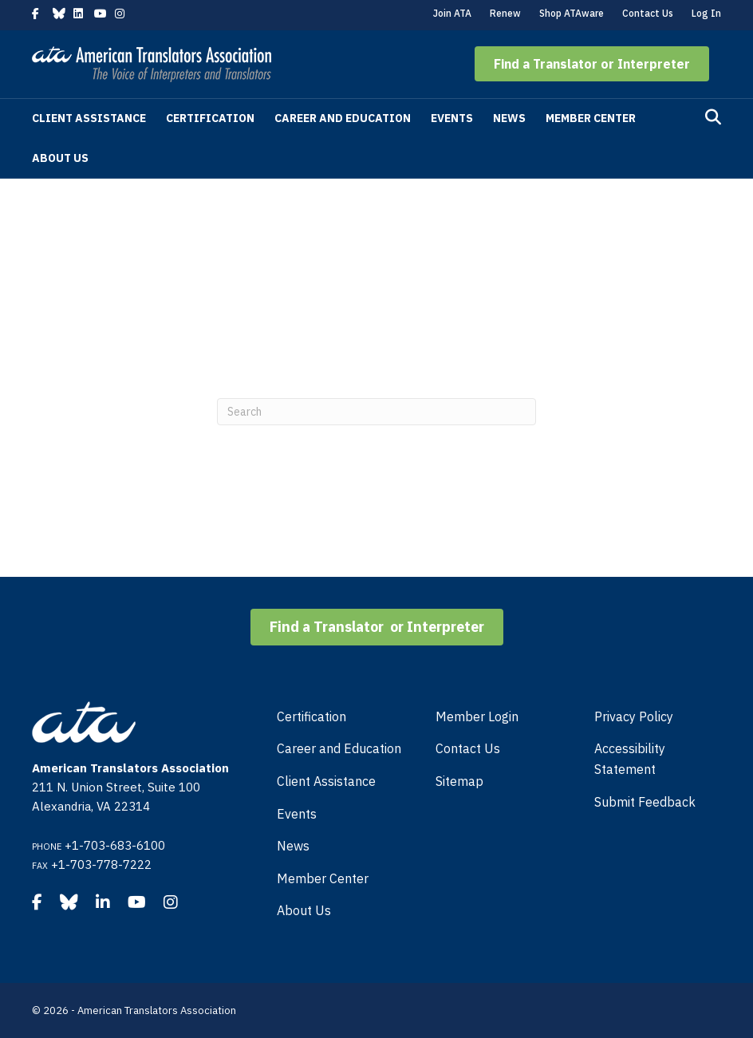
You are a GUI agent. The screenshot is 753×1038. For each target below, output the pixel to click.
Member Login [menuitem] (477, 716)
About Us (60, 158)
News (509, 118)
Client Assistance (89, 118)
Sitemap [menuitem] (459, 781)
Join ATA (452, 13)
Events (452, 118)
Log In (706, 13)
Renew (505, 13)
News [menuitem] (293, 846)
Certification (210, 118)
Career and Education (342, 118)
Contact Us (647, 13)
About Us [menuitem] (304, 910)
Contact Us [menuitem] (468, 748)
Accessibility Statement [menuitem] (629, 758)
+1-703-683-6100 (115, 845)
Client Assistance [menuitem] (326, 781)
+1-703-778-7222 (101, 864)
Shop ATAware (571, 13)
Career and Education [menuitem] (339, 748)
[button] (592, 63)
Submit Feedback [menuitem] (645, 802)
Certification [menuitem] (311, 716)
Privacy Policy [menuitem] (633, 716)
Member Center (591, 118)
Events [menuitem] (297, 814)
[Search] (713, 117)
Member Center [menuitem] (323, 878)
